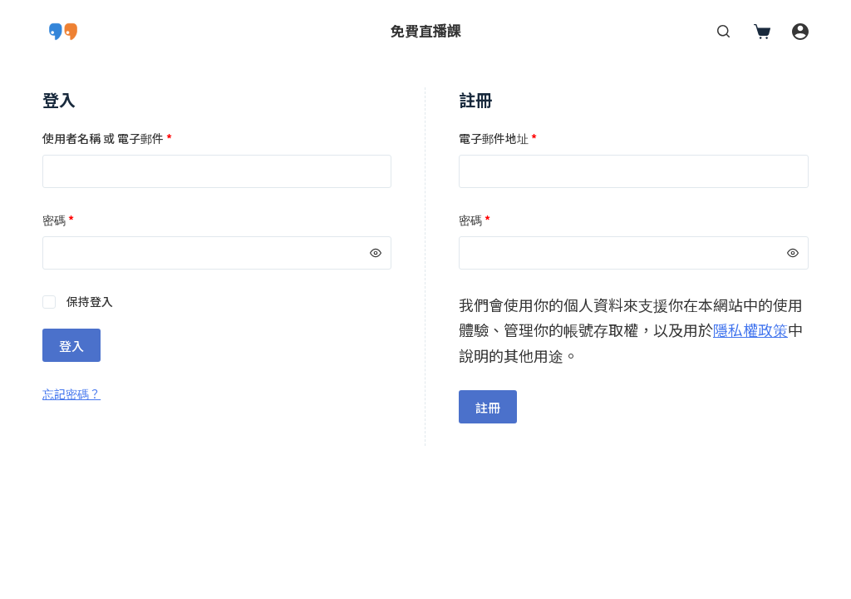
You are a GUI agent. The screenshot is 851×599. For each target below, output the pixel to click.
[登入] (800, 31)
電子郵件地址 (498, 138)
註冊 (487, 407)
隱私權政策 (750, 329)
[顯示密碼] (375, 253)
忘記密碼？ (71, 393)
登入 (71, 345)
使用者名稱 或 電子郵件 (107, 138)
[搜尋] (723, 31)
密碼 (58, 219)
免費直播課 (426, 30)
